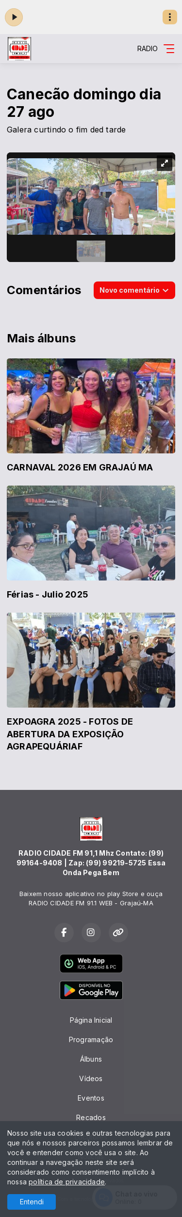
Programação (91, 1039)
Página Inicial (91, 1020)
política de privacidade (67, 1182)
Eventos (91, 1098)
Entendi (32, 1202)
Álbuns (91, 1059)
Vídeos (90, 1078)
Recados (90, 1117)
